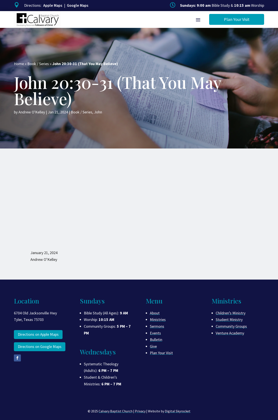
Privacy (140, 411)
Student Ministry (229, 319)
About (155, 312)
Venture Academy (230, 333)
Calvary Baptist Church (115, 411)
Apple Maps (52, 5)
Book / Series (38, 63)
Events (155, 333)
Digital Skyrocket (177, 411)
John (98, 112)
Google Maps (77, 5)
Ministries (158, 319)
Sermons (157, 326)
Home (19, 63)
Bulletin (156, 339)
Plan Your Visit (237, 19)
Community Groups (231, 326)
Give (153, 346)
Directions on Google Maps (39, 346)
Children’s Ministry (230, 312)
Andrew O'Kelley (31, 112)
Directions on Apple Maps (38, 334)
